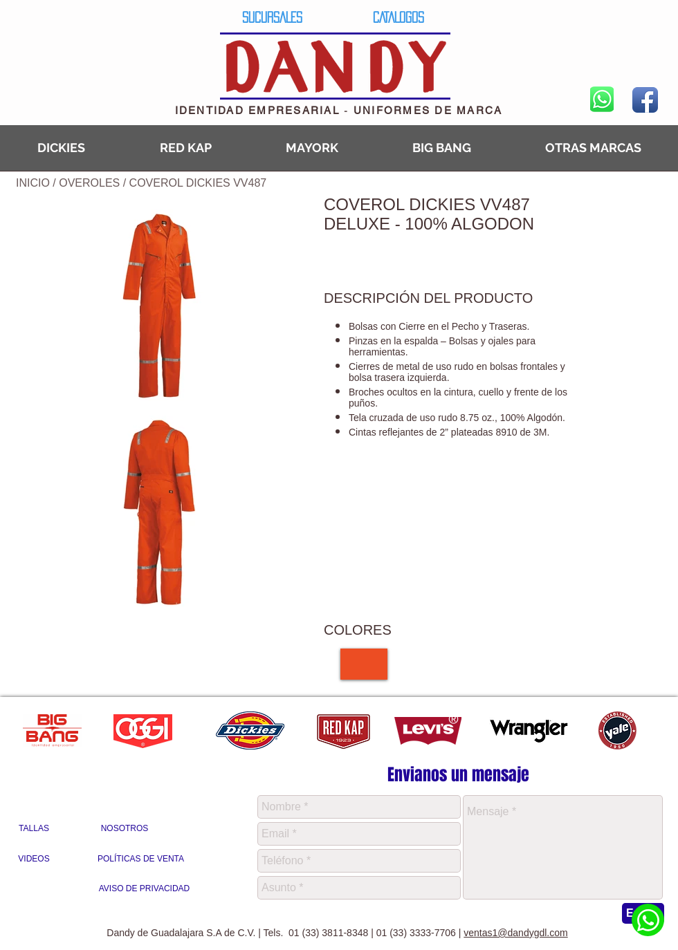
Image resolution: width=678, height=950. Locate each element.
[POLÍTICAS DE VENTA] (140, 859)
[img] (363, 664)
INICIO (33, 183)
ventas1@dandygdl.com (515, 932)
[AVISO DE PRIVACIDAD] (144, 889)
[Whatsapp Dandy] (648, 920)
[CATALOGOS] (398, 17)
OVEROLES (90, 183)
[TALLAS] (34, 829)
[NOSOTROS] (124, 829)
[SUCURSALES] (272, 17)
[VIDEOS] (34, 859)
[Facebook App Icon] (645, 100)
